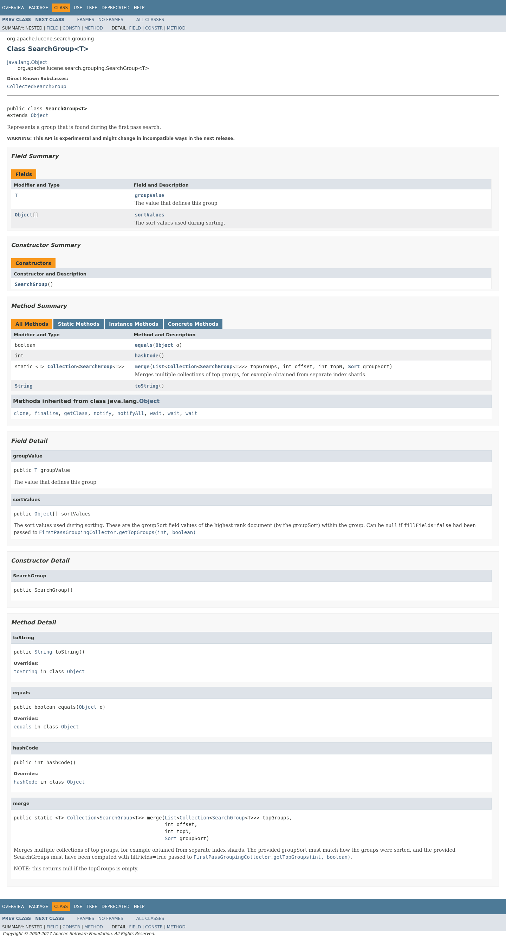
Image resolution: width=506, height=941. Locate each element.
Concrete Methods (193, 324)
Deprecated (116, 7)
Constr (71, 28)
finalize (46, 413)
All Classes (150, 19)
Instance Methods (133, 324)
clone (21, 413)
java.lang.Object (27, 62)
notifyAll (130, 413)
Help (139, 7)
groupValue (149, 195)
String (24, 386)
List (158, 366)
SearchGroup (31, 284)
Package (38, 7)
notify (103, 413)
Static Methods (78, 324)
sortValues (149, 215)
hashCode (146, 355)
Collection (62, 366)
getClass (75, 413)
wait (156, 413)
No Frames (110, 19)
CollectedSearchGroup (36, 86)
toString (146, 386)
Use (78, 7)
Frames (86, 19)
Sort (354, 366)
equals (144, 345)
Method (93, 28)
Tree (91, 7)
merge (142, 366)
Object (39, 115)
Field (52, 28)
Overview (13, 7)
